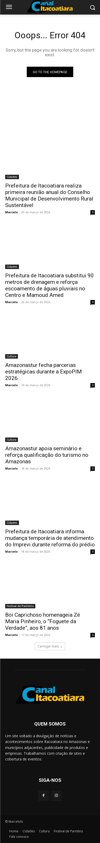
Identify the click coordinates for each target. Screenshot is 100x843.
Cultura (11, 356)
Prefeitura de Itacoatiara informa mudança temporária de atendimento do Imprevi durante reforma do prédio (50, 538)
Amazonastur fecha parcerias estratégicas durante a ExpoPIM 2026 (43, 371)
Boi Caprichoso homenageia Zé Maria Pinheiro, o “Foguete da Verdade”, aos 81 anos (42, 621)
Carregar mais (50, 646)
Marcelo (11, 212)
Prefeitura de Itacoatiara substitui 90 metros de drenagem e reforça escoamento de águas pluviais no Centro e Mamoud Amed (49, 285)
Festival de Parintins (20, 606)
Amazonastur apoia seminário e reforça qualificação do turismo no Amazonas (46, 455)
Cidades (12, 177)
